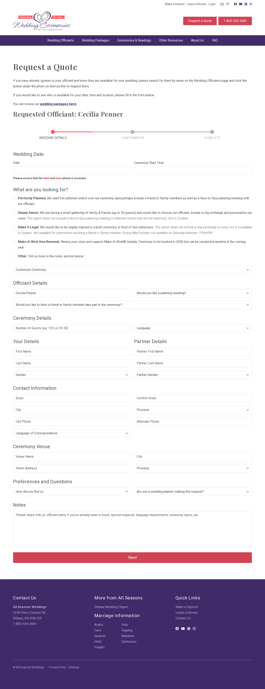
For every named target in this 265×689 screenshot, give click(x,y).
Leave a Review (196, 4)
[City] (72, 410)
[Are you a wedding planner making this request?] (193, 491)
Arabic (98, 625)
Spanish (100, 636)
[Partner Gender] (193, 375)
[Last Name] (72, 363)
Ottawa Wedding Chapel (111, 607)
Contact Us (183, 618)
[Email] (72, 398)
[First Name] (72, 351)
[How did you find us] (72, 491)
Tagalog (126, 630)
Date (16, 163)
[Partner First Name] (193, 351)
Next (132, 557)
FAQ (215, 40)
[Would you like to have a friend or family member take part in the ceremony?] (132, 305)
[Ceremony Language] (193, 328)
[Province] (193, 410)
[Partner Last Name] (193, 363)
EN (222, 4)
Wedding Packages (95, 40)
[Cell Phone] (72, 421)
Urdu (124, 625)
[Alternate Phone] (193, 421)
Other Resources (171, 40)
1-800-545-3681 (235, 21)
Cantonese (129, 641)
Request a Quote (200, 21)
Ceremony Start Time (149, 163)
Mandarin (127, 636)
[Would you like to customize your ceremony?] (132, 270)
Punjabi (99, 647)
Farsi (97, 630)
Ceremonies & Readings (134, 40)
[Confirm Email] (193, 398)
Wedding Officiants (60, 40)
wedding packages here (58, 104)
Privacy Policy (57, 667)
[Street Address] (72, 468)
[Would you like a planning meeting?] (193, 293)
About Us (197, 40)
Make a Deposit (175, 4)
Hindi (98, 641)
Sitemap (73, 667)
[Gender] (72, 375)
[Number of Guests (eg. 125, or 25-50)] (72, 328)
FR (227, 4)
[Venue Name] (72, 456)
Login (212, 4)
